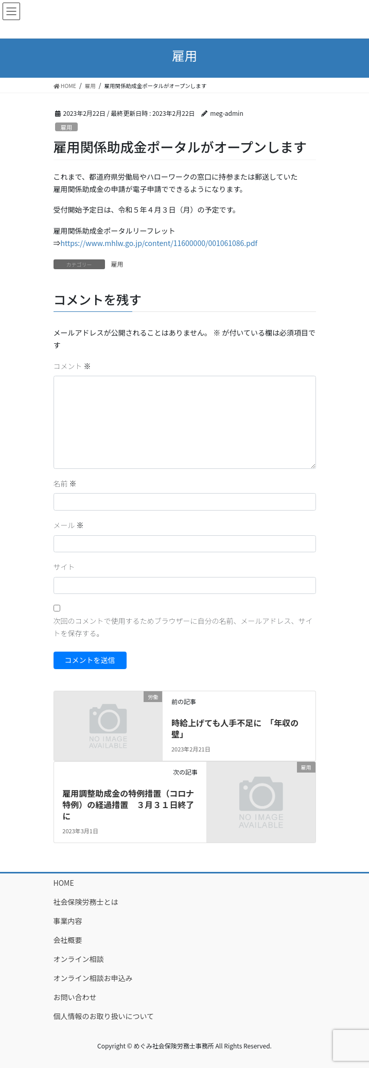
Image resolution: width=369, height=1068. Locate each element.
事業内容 (68, 921)
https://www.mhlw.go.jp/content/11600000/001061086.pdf (159, 243)
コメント (72, 366)
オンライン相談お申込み (93, 978)
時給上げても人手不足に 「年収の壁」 (234, 728)
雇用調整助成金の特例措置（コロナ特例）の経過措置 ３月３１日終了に (128, 804)
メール (69, 525)
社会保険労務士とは (86, 902)
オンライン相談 (79, 959)
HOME (64, 883)
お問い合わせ (75, 997)
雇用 (66, 127)
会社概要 (68, 940)
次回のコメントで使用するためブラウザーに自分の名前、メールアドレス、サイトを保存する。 (183, 627)
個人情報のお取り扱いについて (104, 1016)
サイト (64, 567)
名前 (65, 483)
